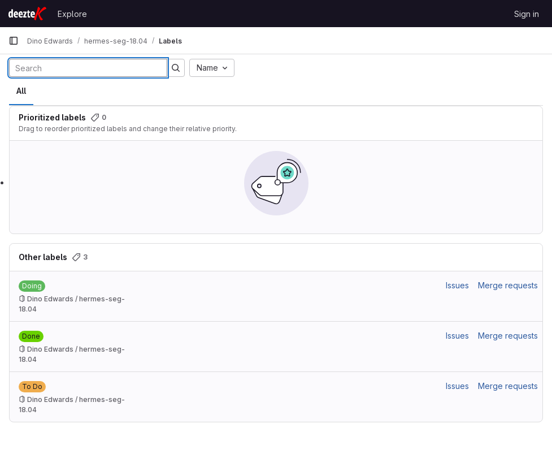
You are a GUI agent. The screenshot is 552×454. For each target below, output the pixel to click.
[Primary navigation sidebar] (14, 41)
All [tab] (21, 91)
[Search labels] (88, 68)
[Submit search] (176, 68)
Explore (72, 14)
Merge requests (508, 285)
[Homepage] (27, 14)
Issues (457, 285)
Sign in (526, 14)
